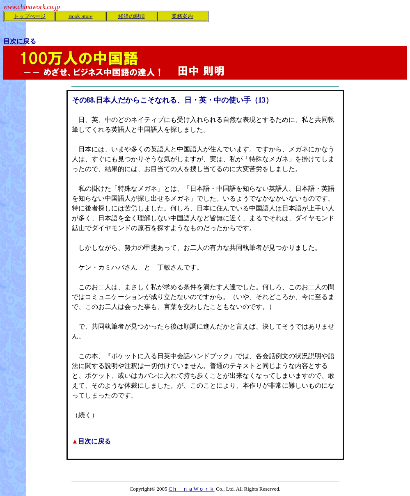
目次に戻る (94, 441)
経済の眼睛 (131, 16)
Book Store (81, 16)
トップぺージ (30, 16)
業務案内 (182, 16)
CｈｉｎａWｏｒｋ (192, 489)
